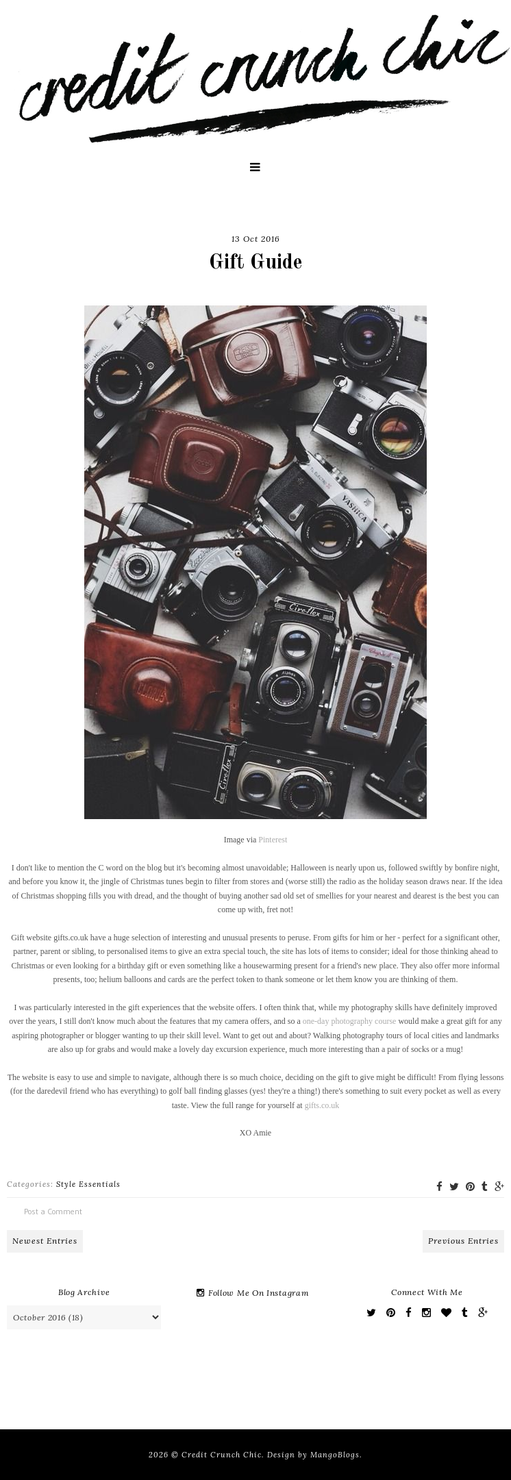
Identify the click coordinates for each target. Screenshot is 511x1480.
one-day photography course (350, 1021)
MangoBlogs (335, 1454)
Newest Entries (44, 1241)
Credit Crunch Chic (222, 1454)
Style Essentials (88, 1184)
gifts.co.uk (322, 1105)
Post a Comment (53, 1211)
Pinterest (272, 839)
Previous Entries (463, 1241)
